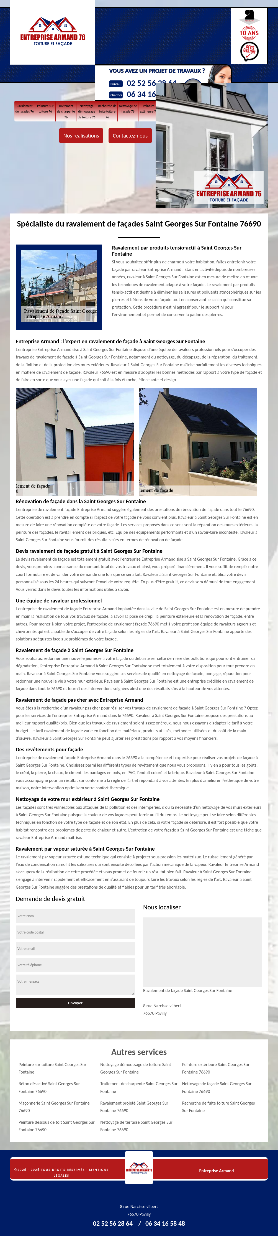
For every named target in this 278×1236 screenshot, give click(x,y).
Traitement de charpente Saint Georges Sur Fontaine (138, 1087)
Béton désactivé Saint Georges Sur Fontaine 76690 (49, 1087)
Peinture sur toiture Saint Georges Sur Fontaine (52, 1068)
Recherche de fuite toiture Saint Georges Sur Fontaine (218, 1106)
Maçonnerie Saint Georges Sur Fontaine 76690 (54, 1106)
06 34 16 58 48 (165, 1223)
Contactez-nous (130, 135)
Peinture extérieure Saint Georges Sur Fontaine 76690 (215, 1068)
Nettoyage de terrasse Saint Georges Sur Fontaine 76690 (136, 1126)
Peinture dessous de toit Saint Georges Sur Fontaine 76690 (57, 1126)
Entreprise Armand (216, 1170)
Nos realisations (81, 135)
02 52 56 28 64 (113, 1223)
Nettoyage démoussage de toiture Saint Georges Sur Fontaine (135, 1068)
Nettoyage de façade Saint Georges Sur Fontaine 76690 (217, 1087)
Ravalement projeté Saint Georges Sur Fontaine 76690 (134, 1106)
